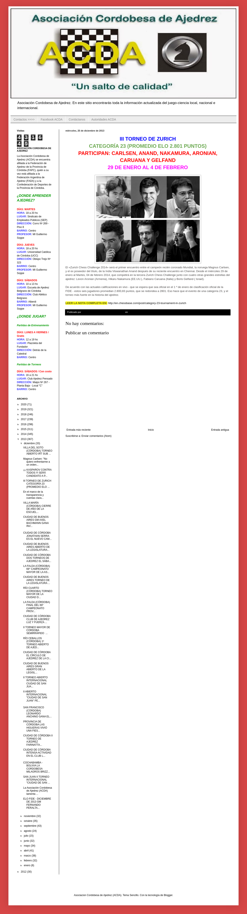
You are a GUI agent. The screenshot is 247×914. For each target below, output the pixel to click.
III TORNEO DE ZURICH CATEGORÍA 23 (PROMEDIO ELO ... (37, 483)
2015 (24, 429)
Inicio (151, 429)
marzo (28, 855)
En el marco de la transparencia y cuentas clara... (33, 494)
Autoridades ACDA (103, 119)
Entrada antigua (220, 429)
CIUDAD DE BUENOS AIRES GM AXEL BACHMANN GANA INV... (36, 521)
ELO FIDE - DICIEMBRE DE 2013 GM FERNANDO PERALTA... (37, 803)
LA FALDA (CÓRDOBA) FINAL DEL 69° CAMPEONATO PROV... (36, 607)
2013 (24, 439)
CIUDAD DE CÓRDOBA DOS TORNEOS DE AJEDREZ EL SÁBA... (37, 558)
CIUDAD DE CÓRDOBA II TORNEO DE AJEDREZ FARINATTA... (38, 740)
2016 (24, 424)
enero (27, 865)
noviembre (30, 816)
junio (27, 840)
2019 (24, 409)
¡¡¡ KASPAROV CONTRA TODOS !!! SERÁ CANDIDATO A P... (37, 472)
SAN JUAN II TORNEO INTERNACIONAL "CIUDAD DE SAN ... (36, 779)
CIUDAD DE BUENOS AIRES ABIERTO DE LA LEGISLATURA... (36, 547)
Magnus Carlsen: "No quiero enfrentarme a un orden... (36, 461)
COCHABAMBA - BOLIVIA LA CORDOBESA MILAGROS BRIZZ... (36, 767)
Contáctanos (77, 119)
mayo (27, 845)
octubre (28, 820)
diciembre (29, 443)
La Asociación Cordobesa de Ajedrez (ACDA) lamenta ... (37, 790)
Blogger (168, 895)
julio (26, 835)
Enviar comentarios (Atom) (96, 435)
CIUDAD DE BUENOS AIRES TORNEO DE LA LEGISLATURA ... (36, 580)
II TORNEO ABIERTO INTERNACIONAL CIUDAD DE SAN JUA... (35, 682)
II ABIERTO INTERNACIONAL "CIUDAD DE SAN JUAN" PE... (35, 696)
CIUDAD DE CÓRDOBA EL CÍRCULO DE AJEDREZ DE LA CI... (37, 655)
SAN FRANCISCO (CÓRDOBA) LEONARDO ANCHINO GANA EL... (37, 712)
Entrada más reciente (78, 429)
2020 (24, 404)
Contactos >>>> (24, 119)
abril (26, 850)
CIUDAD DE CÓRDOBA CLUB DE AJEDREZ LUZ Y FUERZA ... (36, 619)
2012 (24, 871)
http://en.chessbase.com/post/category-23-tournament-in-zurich (147, 303)
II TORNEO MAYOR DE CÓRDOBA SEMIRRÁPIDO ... (36, 630)
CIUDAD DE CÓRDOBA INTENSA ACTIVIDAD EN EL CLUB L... (37, 752)
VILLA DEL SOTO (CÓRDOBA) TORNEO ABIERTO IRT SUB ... (37, 450)
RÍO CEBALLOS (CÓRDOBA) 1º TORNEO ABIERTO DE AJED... (36, 643)
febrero (28, 860)
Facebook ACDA (52, 119)
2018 (24, 414)
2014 (24, 434)
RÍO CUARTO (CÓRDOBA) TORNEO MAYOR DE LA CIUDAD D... (37, 592)
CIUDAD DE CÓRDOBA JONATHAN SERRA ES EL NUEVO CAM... (37, 535)
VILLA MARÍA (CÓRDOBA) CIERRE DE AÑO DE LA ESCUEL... (37, 507)
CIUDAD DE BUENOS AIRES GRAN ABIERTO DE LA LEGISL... (36, 668)
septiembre (30, 825)
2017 (24, 419)
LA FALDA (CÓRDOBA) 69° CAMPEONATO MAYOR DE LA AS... (36, 569)
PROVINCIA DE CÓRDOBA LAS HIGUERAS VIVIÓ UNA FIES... (35, 726)
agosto (28, 830)
